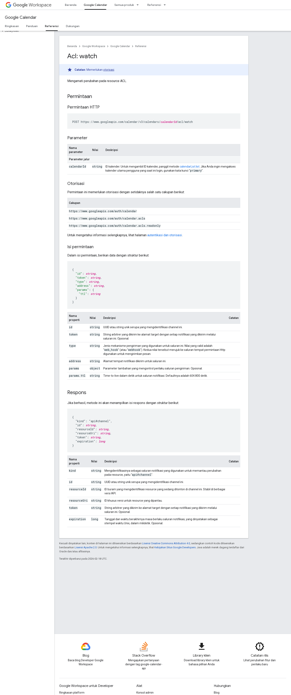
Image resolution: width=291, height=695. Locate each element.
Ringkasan (12, 26)
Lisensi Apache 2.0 (86, 547)
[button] (26, 30)
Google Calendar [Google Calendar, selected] (95, 5)
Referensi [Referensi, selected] (52, 26)
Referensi (154, 5)
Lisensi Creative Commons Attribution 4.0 (166, 543)
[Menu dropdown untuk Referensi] (166, 5)
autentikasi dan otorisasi (164, 235)
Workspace (32, 5)
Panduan (32, 26)
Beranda (70, 5)
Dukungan (72, 26)
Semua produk (124, 5)
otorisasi (108, 69)
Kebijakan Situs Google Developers (175, 547)
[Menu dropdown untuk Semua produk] (139, 5)
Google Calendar (21, 17)
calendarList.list (189, 166)
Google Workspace (93, 46)
